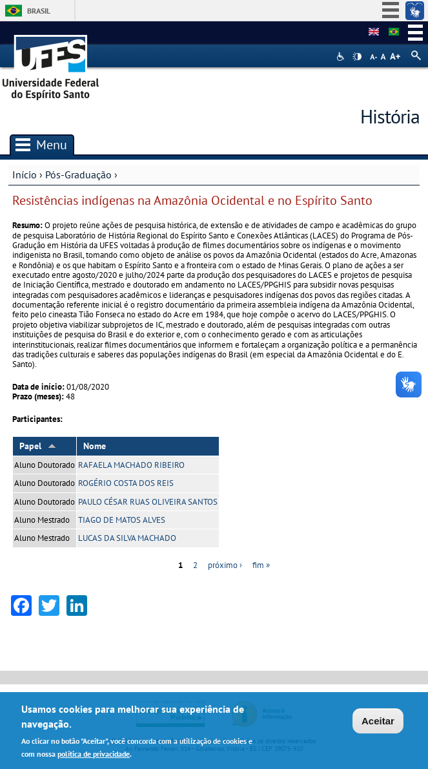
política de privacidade (93, 754)
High (357, 56)
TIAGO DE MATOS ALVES (121, 519)
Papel (37, 446)
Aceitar (378, 720)
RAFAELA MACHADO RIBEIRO (131, 464)
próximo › (225, 565)
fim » (261, 565)
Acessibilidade (342, 56)
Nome (94, 446)
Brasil (38, 11)
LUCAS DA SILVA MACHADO (127, 537)
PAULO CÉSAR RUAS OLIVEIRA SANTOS (148, 501)
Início (24, 174)
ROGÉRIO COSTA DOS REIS (126, 483)
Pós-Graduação (78, 174)
